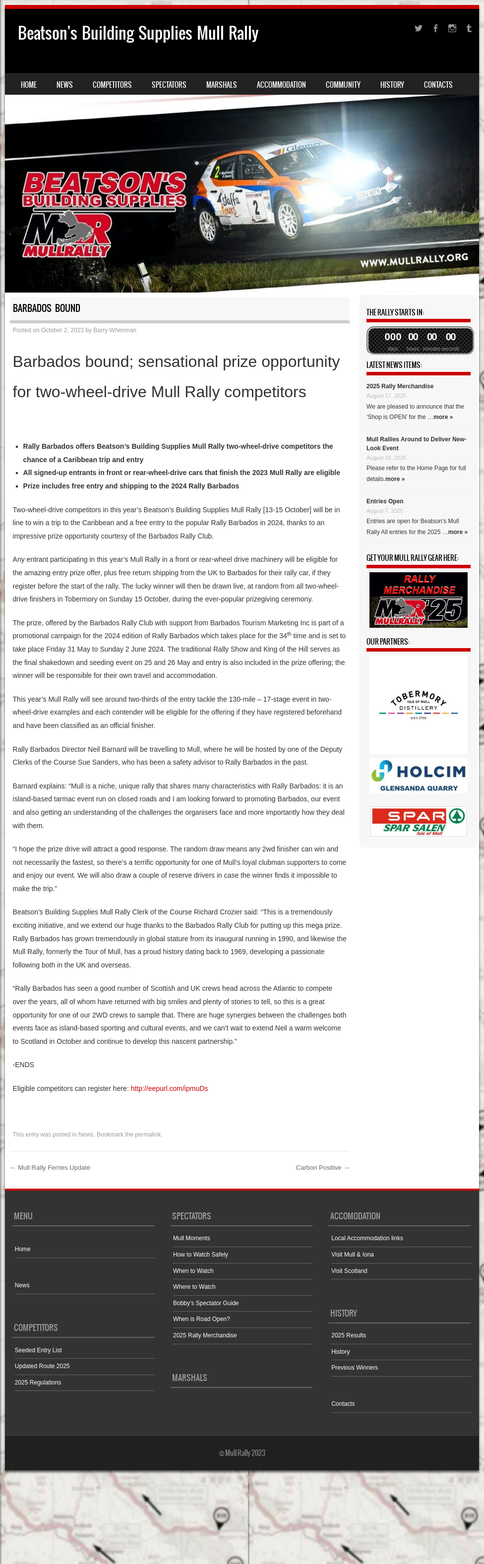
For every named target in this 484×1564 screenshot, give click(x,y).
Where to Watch (194, 1286)
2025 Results (348, 1335)
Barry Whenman (114, 330)
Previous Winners (354, 1367)
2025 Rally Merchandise (399, 386)
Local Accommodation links (367, 1238)
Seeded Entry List (38, 1350)
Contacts (438, 84)
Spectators (169, 84)
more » (443, 417)
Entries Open (385, 501)
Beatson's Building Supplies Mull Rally (138, 33)
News (65, 84)
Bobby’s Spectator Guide (206, 1303)
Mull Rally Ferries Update (50, 1167)
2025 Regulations (38, 1382)
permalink (148, 1134)
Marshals (221, 84)
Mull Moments (191, 1238)
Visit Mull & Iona (352, 1254)
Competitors (112, 84)
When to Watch (193, 1270)
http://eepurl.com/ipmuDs (169, 1088)
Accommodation (281, 84)
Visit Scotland (349, 1270)
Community (343, 84)
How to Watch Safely (200, 1254)
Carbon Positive (323, 1167)
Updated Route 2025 (42, 1366)
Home (29, 84)
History (392, 84)
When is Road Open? (201, 1319)
